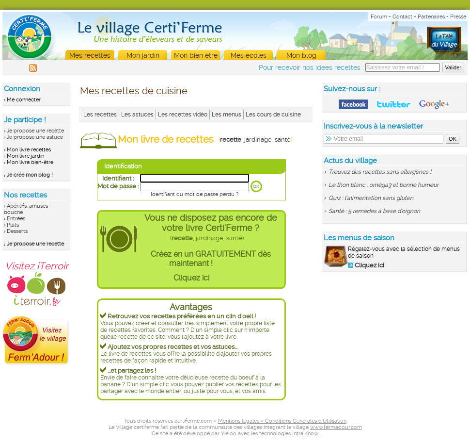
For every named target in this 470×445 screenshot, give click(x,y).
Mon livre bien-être (30, 162)
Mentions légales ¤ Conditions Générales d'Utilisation (282, 421)
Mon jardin (142, 55)
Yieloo (228, 433)
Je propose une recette (35, 131)
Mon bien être (196, 55)
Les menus (226, 114)
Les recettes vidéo (182, 114)
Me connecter (24, 100)
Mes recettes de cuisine (134, 91)
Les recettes (100, 114)
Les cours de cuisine (273, 114)
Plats (13, 225)
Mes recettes (89, 55)
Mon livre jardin (25, 156)
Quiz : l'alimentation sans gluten (371, 198)
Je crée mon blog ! (30, 175)
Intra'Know (305, 433)
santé (283, 139)
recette (230, 139)
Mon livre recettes (29, 150)
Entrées (16, 218)
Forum (379, 17)
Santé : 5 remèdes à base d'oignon (374, 211)
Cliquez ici (191, 277)
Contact (402, 17)
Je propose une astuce (35, 137)
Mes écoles (248, 55)
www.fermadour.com (336, 427)
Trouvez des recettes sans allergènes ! (380, 171)
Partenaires (431, 17)
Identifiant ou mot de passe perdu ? (194, 194)
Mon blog (301, 55)
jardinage (258, 139)
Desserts (17, 231)
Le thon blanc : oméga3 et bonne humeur (384, 184)
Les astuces (137, 114)
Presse (458, 17)
